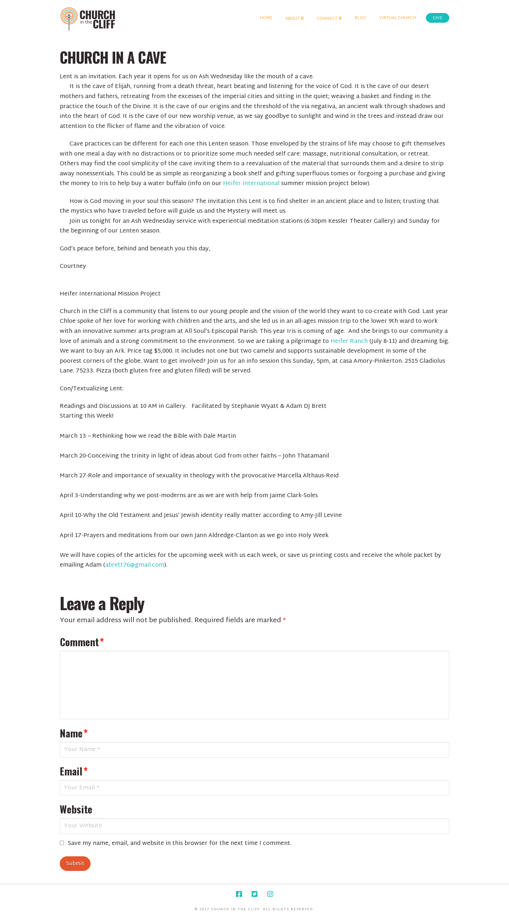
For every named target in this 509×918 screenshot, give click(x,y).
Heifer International (252, 183)
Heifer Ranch (349, 341)
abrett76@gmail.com (134, 565)
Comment (82, 641)
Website (76, 808)
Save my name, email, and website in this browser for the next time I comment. (180, 844)
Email (74, 770)
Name (74, 732)
